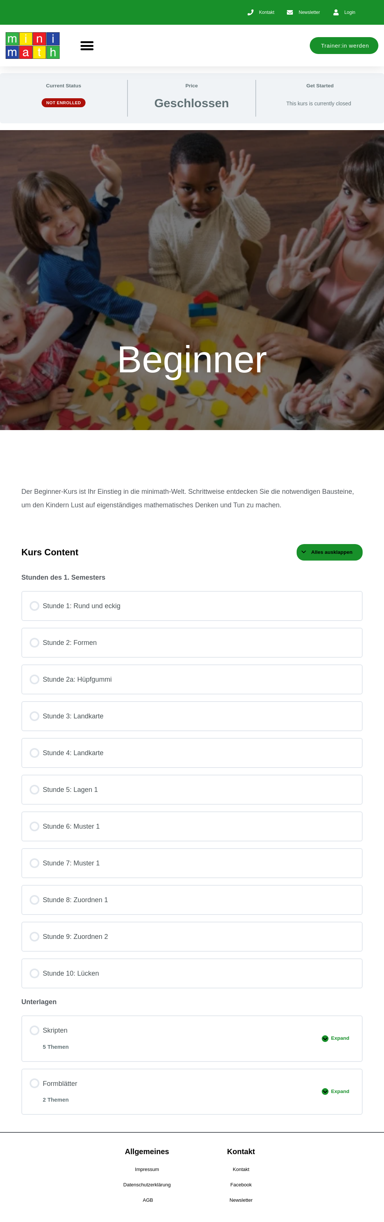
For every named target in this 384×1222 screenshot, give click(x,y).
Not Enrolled (63, 102)
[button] (87, 45)
